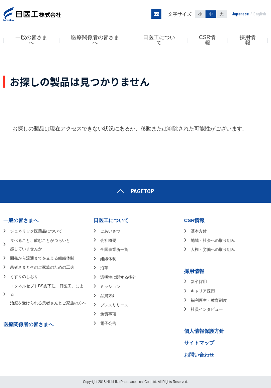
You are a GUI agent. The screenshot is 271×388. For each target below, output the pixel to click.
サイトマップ (199, 343)
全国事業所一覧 (114, 249)
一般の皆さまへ (31, 39)
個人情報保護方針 (204, 331)
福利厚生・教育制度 (209, 300)
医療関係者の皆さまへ (95, 39)
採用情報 (248, 39)
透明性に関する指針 (118, 277)
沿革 (104, 268)
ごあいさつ (110, 231)
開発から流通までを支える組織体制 (42, 258)
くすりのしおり (24, 276)
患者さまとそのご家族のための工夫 (42, 267)
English (259, 14)
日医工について (159, 39)
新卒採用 (199, 281)
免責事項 (108, 314)
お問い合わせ (199, 355)
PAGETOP (142, 191)
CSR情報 (207, 39)
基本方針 (199, 231)
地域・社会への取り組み (213, 240)
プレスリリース (114, 305)
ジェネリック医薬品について (36, 231)
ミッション (110, 286)
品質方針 (108, 295)
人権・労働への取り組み (213, 249)
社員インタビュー (207, 309)
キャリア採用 (203, 291)
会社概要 (108, 240)
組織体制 (108, 259)
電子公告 (108, 323)
